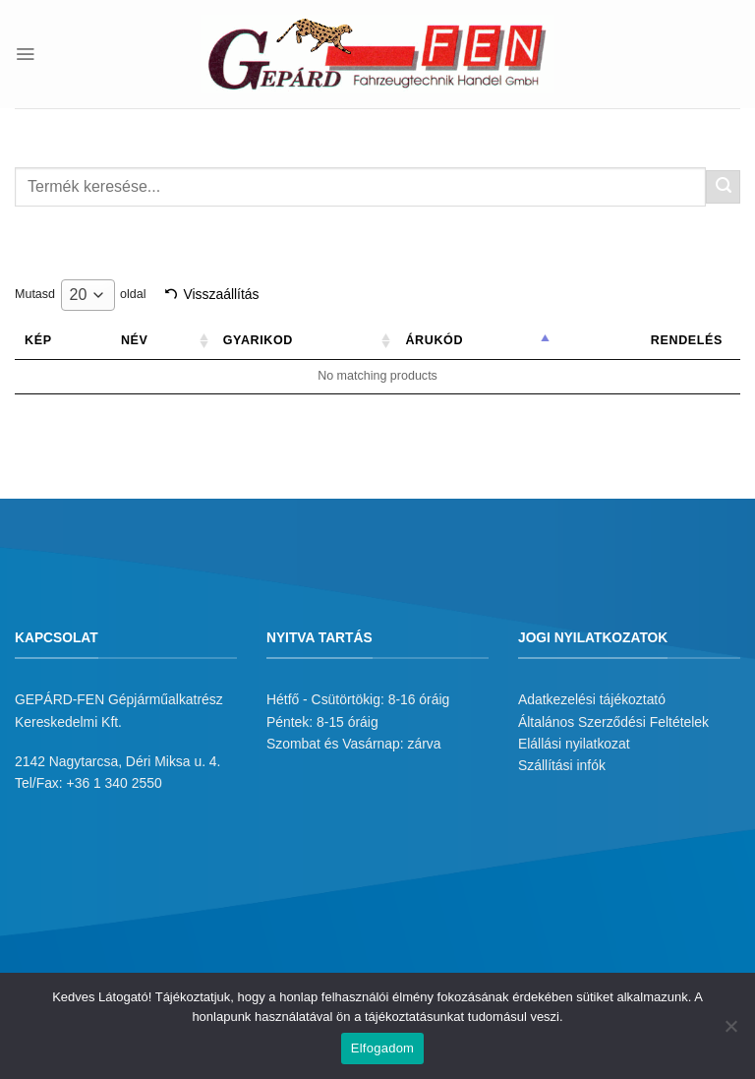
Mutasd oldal (80, 295)
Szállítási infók (562, 765)
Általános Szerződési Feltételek (613, 722)
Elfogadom (382, 1048)
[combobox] (88, 295)
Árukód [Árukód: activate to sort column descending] (452, 340)
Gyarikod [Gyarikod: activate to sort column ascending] (284, 340)
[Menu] (25, 53)
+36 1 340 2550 (114, 783)
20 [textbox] (78, 294)
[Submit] (723, 187)
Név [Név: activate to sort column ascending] (166, 340)
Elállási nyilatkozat (574, 743)
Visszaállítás (221, 294)
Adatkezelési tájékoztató (592, 699)
